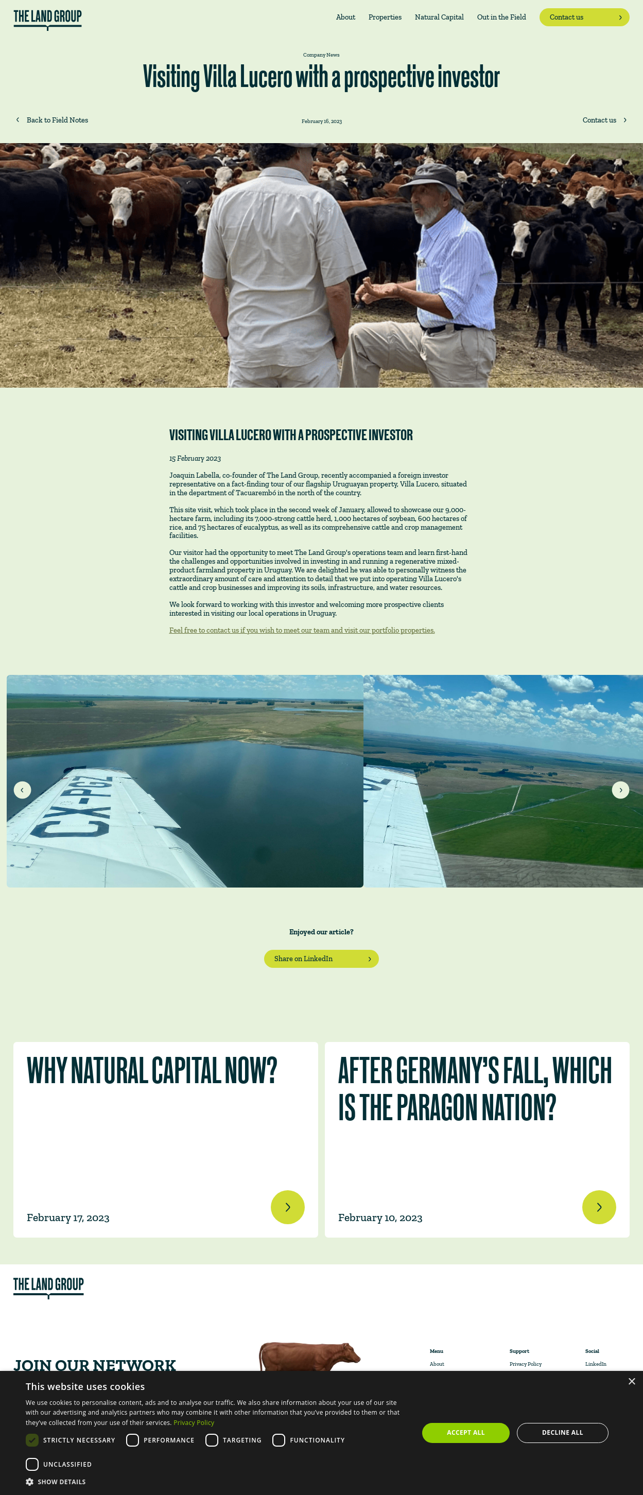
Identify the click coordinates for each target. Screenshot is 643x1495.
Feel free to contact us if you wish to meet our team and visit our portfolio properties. (302, 630)
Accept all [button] (466, 1432)
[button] (216, 1481)
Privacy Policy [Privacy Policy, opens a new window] (193, 1422)
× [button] (631, 1382)
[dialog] (321, 1433)
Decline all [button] (562, 1432)
